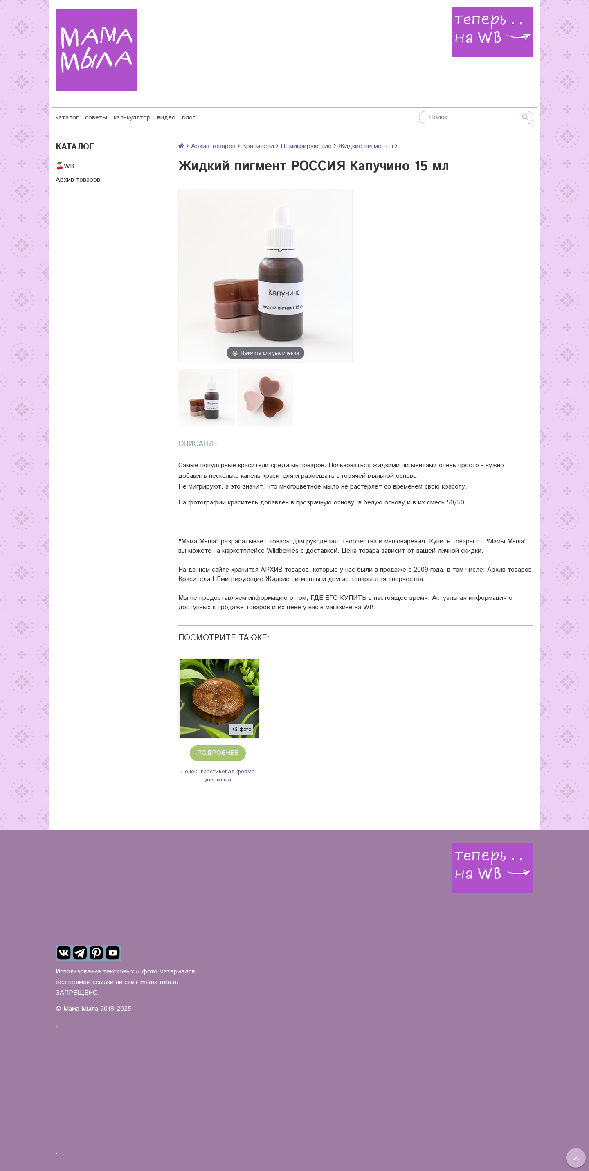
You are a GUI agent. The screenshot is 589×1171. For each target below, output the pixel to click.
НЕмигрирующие (306, 146)
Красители (258, 146)
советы (96, 117)
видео (166, 117)
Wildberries (283, 551)
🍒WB (65, 166)
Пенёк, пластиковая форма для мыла (218, 776)
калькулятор (132, 117)
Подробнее (217, 753)
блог (188, 117)
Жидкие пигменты (365, 146)
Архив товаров (78, 180)
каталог (67, 117)
